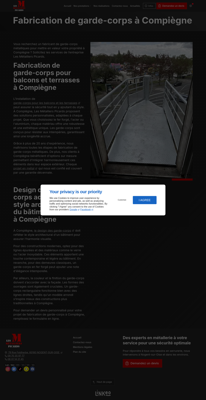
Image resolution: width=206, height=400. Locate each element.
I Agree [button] (145, 200)
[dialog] (103, 200)
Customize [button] (122, 200)
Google (73, 209)
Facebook (85, 209)
